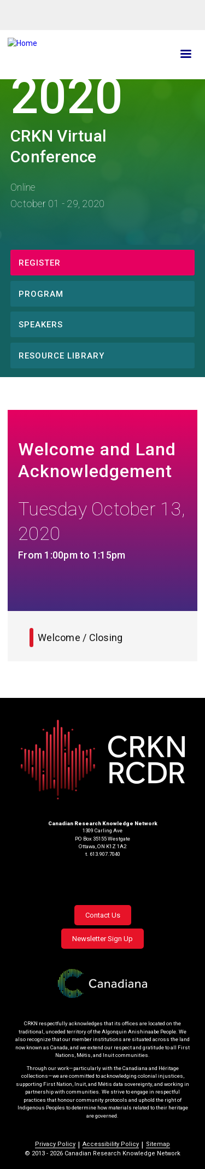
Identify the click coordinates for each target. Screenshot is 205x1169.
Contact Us (102, 915)
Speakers (41, 325)
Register (40, 263)
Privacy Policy (55, 1144)
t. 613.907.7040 (102, 854)
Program (41, 294)
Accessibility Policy (111, 1144)
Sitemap (158, 1144)
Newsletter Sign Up (102, 939)
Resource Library (61, 356)
